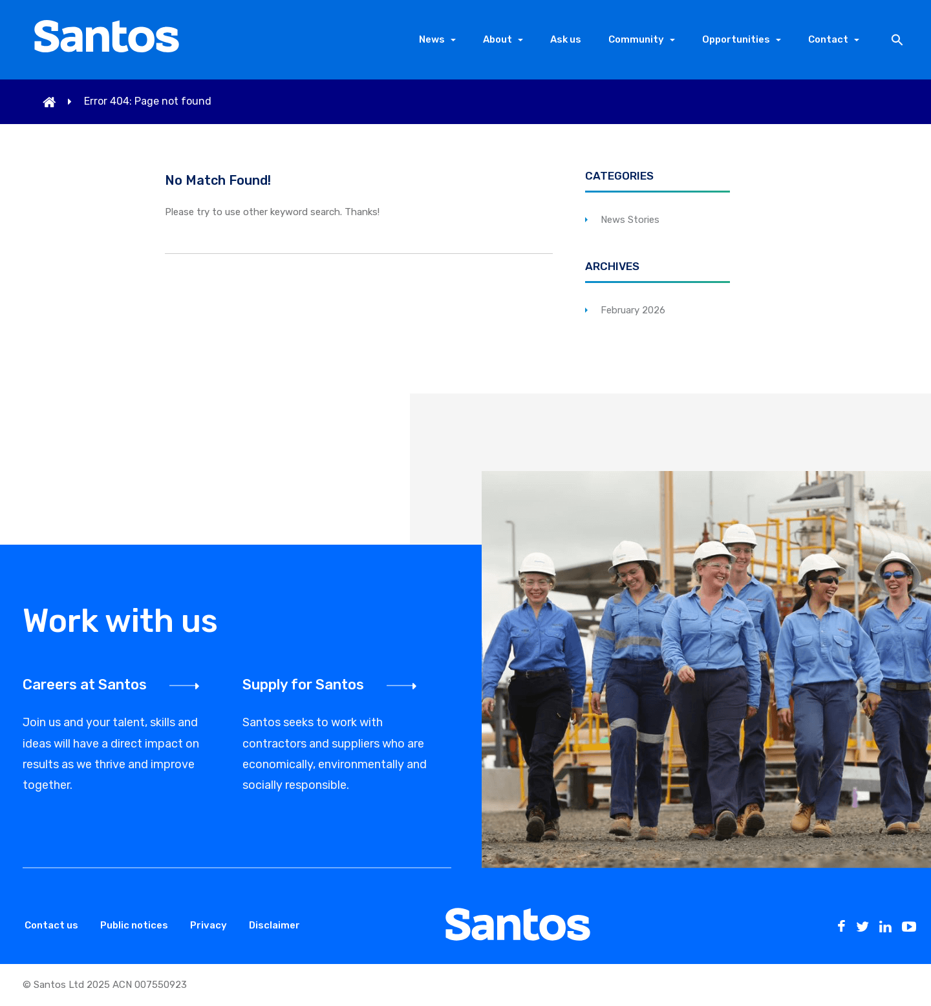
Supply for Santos (303, 684)
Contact (828, 39)
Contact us (51, 925)
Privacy (208, 925)
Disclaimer (274, 925)
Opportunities (736, 39)
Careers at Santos (85, 684)
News (432, 39)
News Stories (630, 219)
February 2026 (633, 310)
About (497, 39)
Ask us (565, 39)
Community (636, 39)
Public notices (134, 925)
